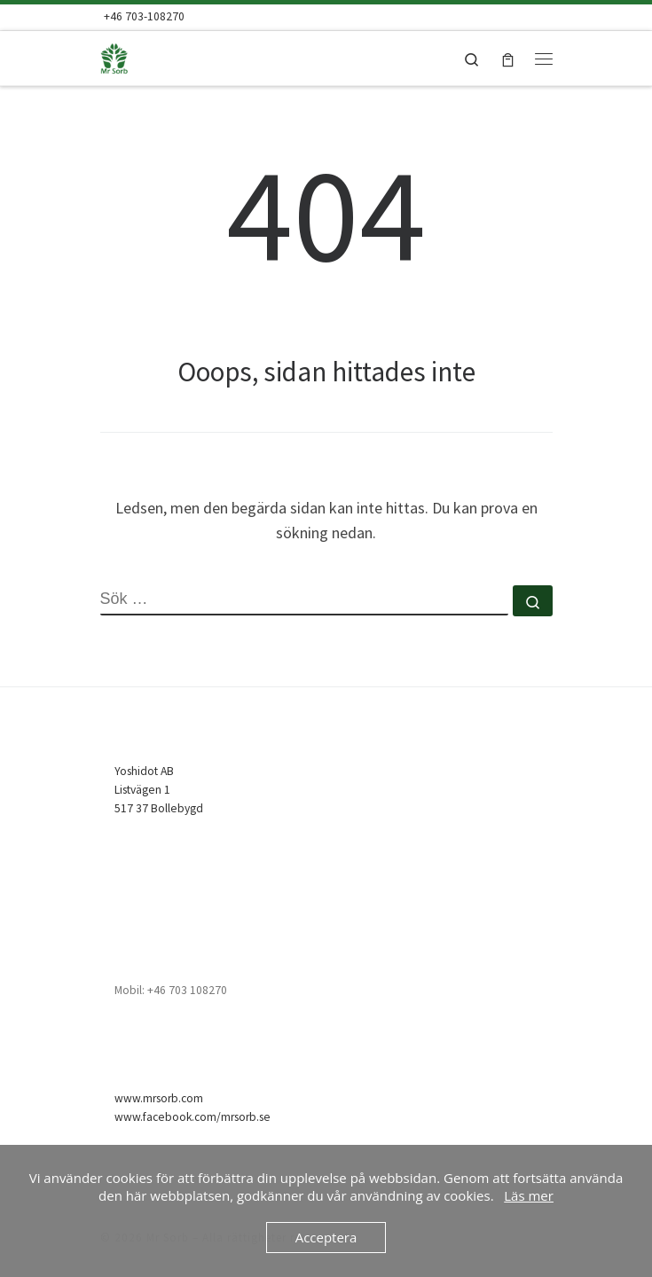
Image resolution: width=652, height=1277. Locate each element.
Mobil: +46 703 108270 (170, 990)
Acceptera (326, 1237)
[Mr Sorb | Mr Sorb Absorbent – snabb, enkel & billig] (140, 55)
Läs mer (529, 1195)
